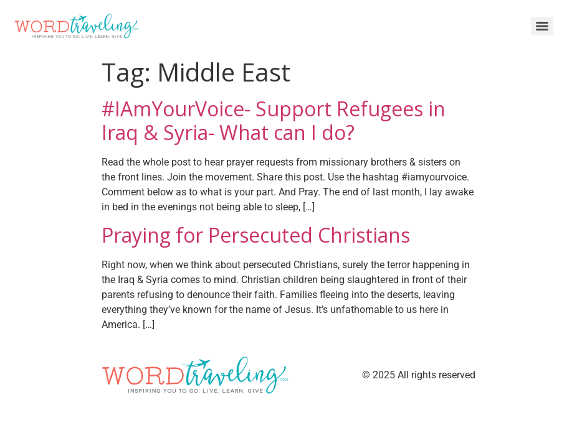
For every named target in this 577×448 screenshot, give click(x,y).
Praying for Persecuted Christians (256, 235)
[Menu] (542, 26)
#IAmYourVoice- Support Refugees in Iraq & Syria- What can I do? (274, 120)
